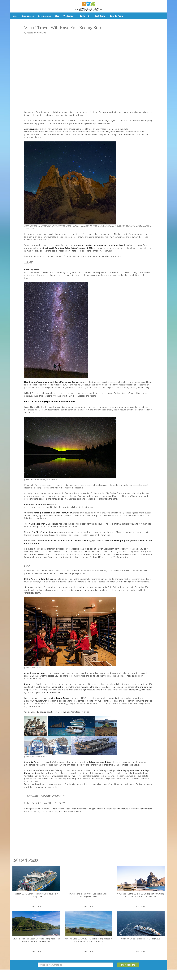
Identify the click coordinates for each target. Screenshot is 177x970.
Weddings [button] (69, 16)
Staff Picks (100, 16)
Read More (36, 906)
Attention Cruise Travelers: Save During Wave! (141, 925)
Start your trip (128, 964)
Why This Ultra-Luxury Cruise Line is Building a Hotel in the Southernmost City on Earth (89, 927)
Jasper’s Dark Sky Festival (105, 493)
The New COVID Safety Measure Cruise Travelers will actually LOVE (36, 882)
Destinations (44, 16)
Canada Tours (116, 16)
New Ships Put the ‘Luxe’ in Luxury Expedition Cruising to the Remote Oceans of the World (141, 882)
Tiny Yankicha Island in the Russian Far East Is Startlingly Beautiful (89, 882)
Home (15, 16)
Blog (57, 16)
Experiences (28, 16)
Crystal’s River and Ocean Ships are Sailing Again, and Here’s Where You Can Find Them (36, 927)
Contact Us (85, 16)
